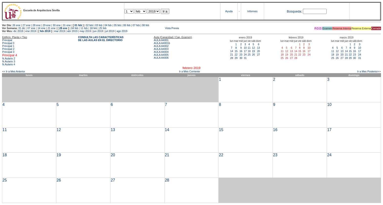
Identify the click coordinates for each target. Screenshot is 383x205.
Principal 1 (8, 46)
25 (249, 54)
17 (245, 51)
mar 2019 (59, 31)
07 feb (136, 25)
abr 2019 (72, 31)
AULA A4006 (161, 57)
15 (236, 51)
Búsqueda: (294, 11)
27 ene (26, 25)
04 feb (108, 25)
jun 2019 (98, 31)
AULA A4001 (161, 40)
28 (231, 58)
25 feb (102, 28)
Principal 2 (8, 48)
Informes (252, 11)
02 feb (89, 25)
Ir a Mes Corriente (189, 71)
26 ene (16, 25)
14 (231, 51)
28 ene (36, 25)
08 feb (145, 25)
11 (249, 47)
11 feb (84, 28)
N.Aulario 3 (8, 61)
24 (245, 54)
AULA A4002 (161, 46)
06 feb (126, 25)
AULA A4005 (161, 54)
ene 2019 (30, 31)
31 (245, 58)
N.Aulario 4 (8, 64)
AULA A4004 (161, 51)
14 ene (41, 28)
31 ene (67, 25)
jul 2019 (109, 31)
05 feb (117, 25)
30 (240, 58)
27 (258, 54)
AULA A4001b (162, 43)
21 (231, 54)
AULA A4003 (161, 48)
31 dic (21, 28)
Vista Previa (143, 28)
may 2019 (85, 31)
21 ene (52, 28)
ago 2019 (122, 31)
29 (236, 58)
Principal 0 (8, 43)
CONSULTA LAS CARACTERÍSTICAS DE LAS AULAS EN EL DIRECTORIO (100, 39)
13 (258, 47)
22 (236, 54)
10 (245, 47)
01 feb (78, 25)
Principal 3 (8, 51)
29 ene (47, 25)
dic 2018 (18, 31)
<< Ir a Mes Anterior (13, 71)
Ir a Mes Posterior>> (369, 71)
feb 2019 (45, 31)
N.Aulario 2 (8, 58)
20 (258, 51)
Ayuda (229, 11)
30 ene (57, 25)
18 (249, 51)
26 (253, 54)
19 (253, 51)
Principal (7, 40)
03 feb (98, 25)
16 (240, 51)
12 (253, 47)
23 (240, 54)
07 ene (31, 28)
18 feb (93, 28)
